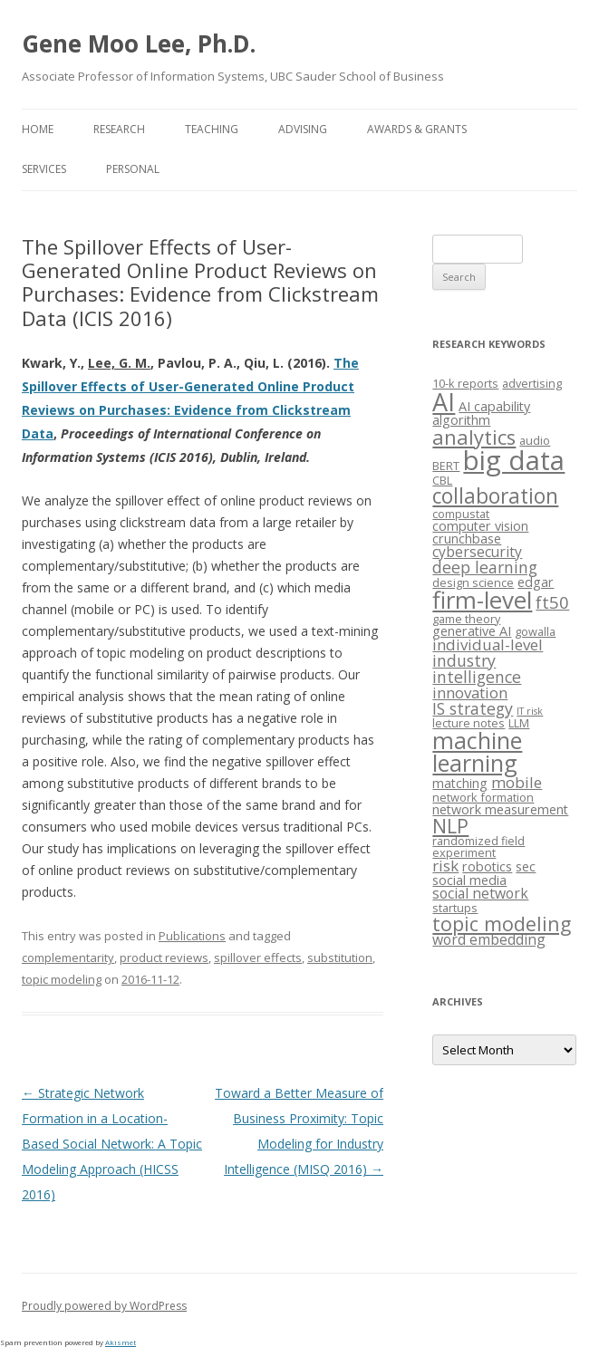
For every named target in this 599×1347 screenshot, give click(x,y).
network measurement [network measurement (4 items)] (500, 809)
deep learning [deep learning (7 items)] (484, 567)
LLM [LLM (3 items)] (518, 723)
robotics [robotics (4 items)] (487, 866)
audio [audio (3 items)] (534, 440)
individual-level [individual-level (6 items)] (487, 644)
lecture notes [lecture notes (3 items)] (468, 723)
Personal (132, 169)
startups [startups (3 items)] (455, 908)
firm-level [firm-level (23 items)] (482, 599)
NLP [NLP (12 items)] (450, 826)
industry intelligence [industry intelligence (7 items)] (476, 668)
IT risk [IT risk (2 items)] (530, 711)
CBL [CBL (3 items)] (442, 480)
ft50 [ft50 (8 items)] (552, 602)
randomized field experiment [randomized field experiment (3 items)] (478, 846)
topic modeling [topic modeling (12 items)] (501, 923)
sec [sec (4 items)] (526, 866)
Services (44, 169)
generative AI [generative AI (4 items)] (471, 631)
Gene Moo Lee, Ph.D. (139, 43)
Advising (302, 129)
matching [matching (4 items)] (460, 783)
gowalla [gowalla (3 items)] (535, 631)
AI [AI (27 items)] (443, 402)
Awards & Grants (417, 129)
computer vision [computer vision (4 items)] (480, 525)
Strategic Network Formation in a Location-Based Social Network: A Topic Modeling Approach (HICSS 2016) (112, 1143)
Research (119, 129)
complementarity (68, 957)
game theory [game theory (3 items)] (466, 619)
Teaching (211, 129)
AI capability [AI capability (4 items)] (494, 406)
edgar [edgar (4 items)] (535, 582)
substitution (339, 957)
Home (37, 129)
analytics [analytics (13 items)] (474, 437)
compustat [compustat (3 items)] (460, 513)
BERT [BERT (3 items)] (445, 465)
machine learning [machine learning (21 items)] (477, 751)
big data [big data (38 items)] (514, 460)
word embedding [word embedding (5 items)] (489, 939)
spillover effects (258, 957)
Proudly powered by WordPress (104, 1305)
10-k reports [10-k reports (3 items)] (465, 383)
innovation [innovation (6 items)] (469, 692)
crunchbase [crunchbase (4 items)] (466, 538)
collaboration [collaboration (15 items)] (495, 496)
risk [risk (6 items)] (445, 865)
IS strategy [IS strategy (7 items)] (472, 708)
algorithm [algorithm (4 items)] (461, 419)
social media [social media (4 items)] (469, 880)
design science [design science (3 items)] (473, 582)
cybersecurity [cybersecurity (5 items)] (477, 552)
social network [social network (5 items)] (480, 893)
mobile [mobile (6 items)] (516, 782)
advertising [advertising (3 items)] (532, 383)
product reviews (164, 957)
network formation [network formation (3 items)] (483, 797)
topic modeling (61, 979)
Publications (192, 936)
